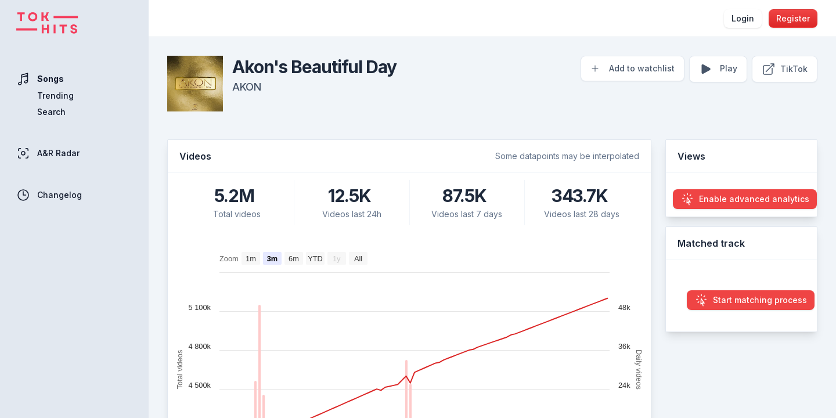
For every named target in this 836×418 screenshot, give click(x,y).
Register (793, 18)
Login (743, 18)
